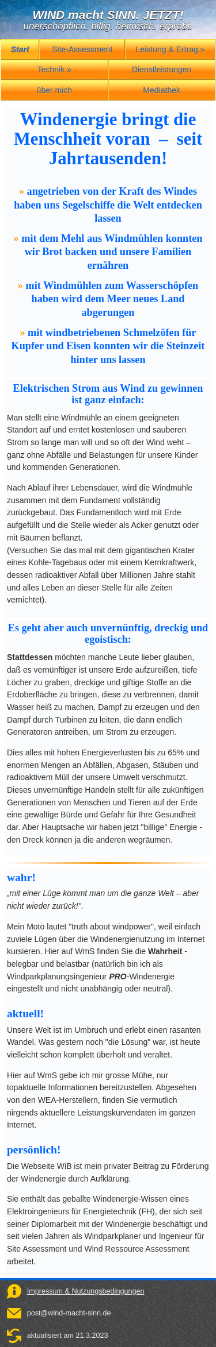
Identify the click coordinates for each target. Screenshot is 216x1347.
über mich (54, 90)
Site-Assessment (82, 49)
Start (20, 49)
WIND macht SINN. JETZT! (108, 14)
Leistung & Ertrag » (170, 49)
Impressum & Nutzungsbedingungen (86, 1291)
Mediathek (161, 90)
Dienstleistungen (162, 69)
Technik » (54, 69)
